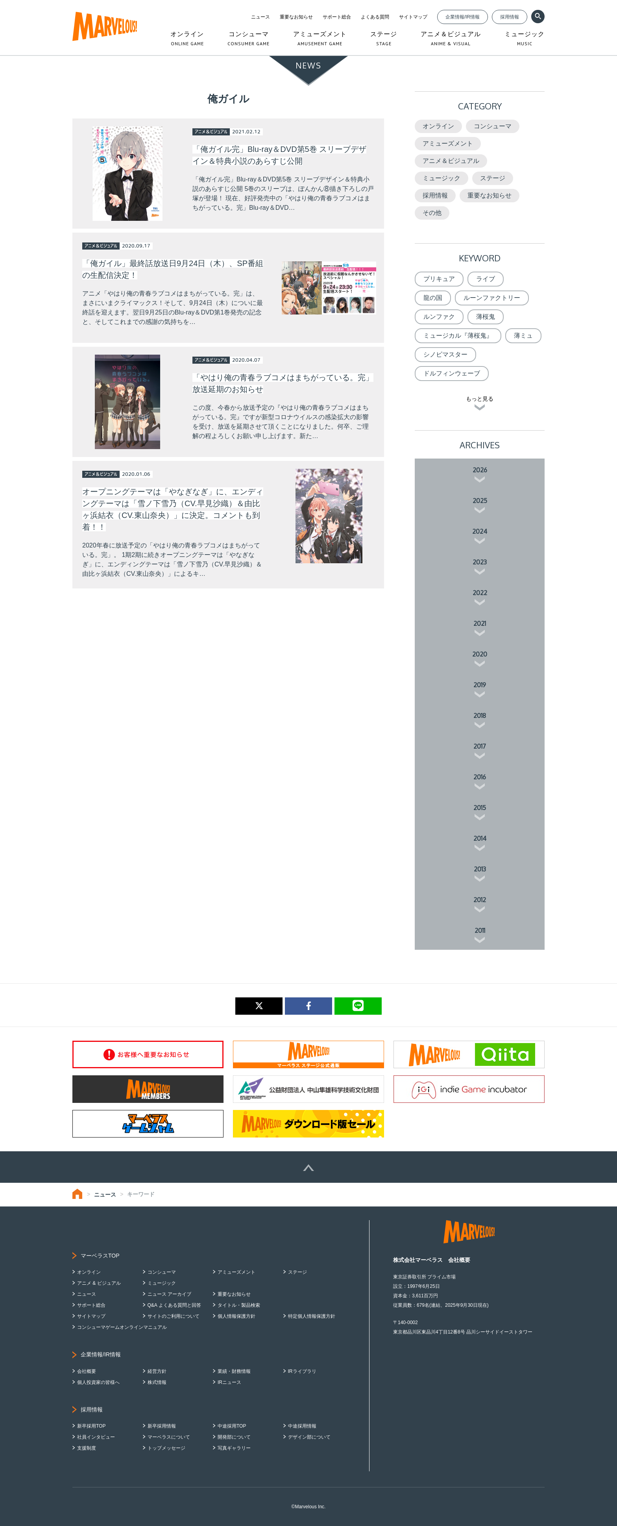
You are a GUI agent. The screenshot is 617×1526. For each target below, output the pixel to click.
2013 (480, 869)
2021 (479, 623)
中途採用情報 (302, 1426)
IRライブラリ (302, 1371)
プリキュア (439, 279)
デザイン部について (309, 1437)
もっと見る (479, 399)
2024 (479, 531)
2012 (479, 900)
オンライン (438, 126)
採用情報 (509, 17)
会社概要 (86, 1371)
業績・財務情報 (234, 1371)
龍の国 (432, 297)
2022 (480, 593)
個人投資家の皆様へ (98, 1382)
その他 (432, 212)
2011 (480, 930)
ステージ (492, 178)
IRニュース (229, 1382)
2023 (480, 562)
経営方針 (157, 1371)
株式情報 (157, 1382)
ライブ (485, 279)
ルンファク (439, 316)
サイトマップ (413, 17)
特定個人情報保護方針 (311, 1316)
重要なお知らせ (296, 17)
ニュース (260, 17)
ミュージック (441, 178)
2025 (480, 501)
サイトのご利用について (174, 1316)
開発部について (234, 1437)
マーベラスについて (169, 1437)
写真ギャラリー (234, 1448)
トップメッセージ (166, 1448)
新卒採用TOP (91, 1426)
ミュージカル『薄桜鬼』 (458, 335)
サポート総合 (337, 17)
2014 (479, 838)
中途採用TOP (232, 1426)
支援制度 (86, 1448)
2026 (480, 470)
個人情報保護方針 (236, 1316)
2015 (479, 808)
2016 (479, 777)
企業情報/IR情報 (462, 17)
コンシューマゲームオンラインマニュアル (122, 1327)
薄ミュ (523, 335)
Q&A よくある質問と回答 (174, 1305)
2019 (479, 685)
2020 (479, 654)
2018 (479, 716)
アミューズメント (448, 143)
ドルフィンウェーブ (451, 373)
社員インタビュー (96, 1437)
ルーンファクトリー (492, 297)
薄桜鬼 (485, 316)
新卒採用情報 (162, 1426)
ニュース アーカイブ (169, 1294)
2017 (479, 746)
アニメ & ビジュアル (99, 1283)
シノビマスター (445, 354)
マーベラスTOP (100, 1255)
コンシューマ (493, 126)
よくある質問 (375, 17)
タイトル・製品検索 (239, 1305)
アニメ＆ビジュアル (451, 160)
